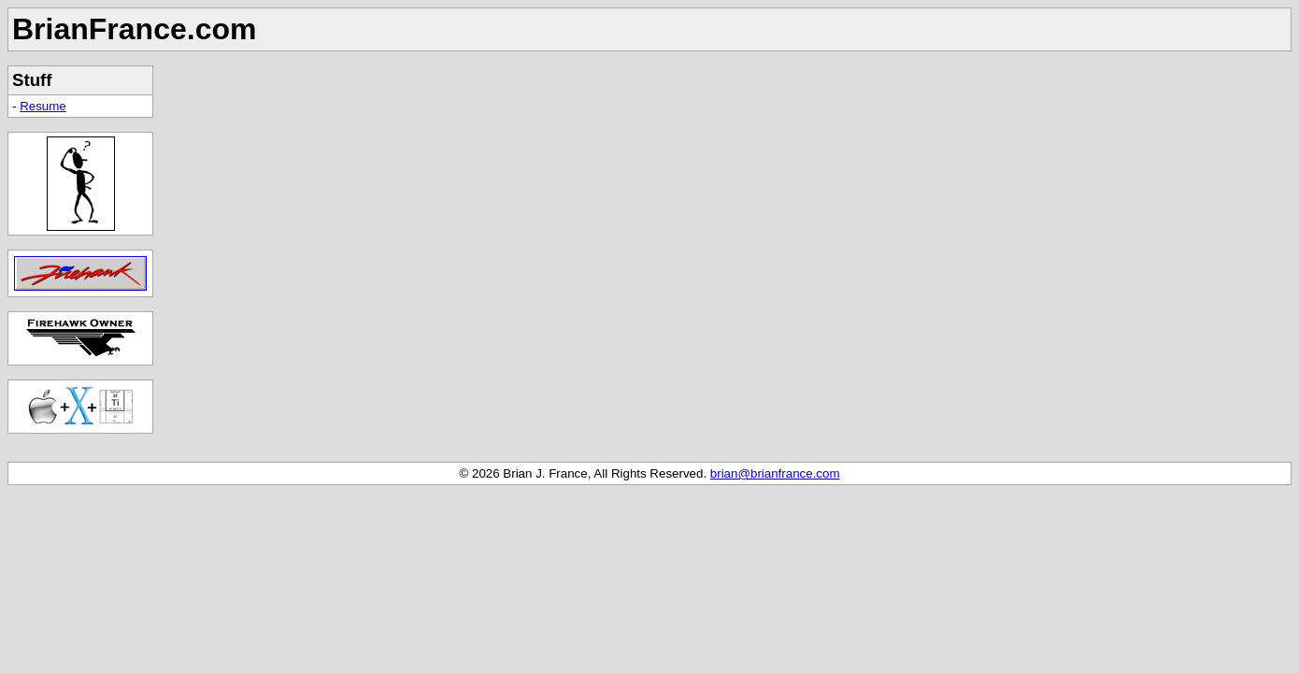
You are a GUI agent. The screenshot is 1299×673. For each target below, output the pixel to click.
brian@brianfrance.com (775, 473)
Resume (43, 106)
